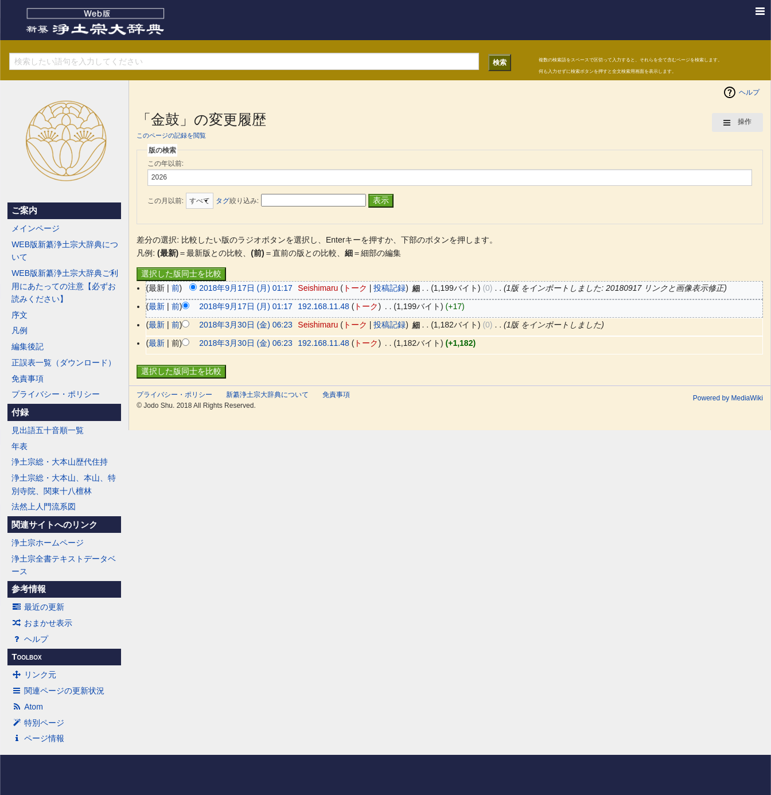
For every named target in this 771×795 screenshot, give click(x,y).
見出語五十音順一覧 (47, 430)
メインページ (35, 228)
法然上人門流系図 (43, 506)
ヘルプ (29, 639)
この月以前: (165, 201)
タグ (222, 201)
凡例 (19, 330)
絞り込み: (237, 201)
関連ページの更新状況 (57, 690)
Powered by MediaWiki (728, 398)
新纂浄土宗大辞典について (267, 395)
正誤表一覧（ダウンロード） (63, 362)
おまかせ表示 (41, 623)
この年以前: (165, 163)
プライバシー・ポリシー (55, 394)
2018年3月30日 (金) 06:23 (246, 324)
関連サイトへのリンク (54, 524)
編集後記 (27, 346)
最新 (157, 306)
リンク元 (33, 674)
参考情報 (28, 589)
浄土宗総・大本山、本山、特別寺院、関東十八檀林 (63, 484)
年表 (19, 446)
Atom (27, 706)
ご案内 (24, 210)
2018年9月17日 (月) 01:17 (246, 288)
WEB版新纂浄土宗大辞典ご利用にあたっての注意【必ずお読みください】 (64, 285)
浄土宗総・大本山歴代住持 (59, 461)
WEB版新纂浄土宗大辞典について (64, 251)
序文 (19, 314)
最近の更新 (37, 606)
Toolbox (26, 656)
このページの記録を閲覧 (171, 135)
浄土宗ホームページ (47, 542)
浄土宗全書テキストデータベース (63, 565)
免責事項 (27, 378)
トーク (355, 288)
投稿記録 (389, 288)
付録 (20, 412)
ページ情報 (37, 738)
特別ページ (37, 722)
